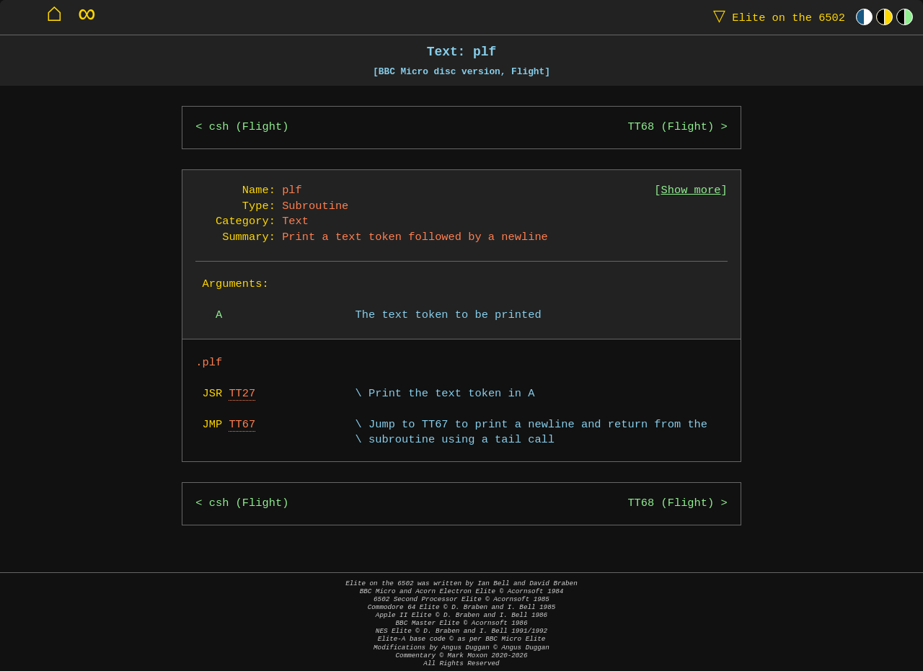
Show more (691, 190)
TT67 (242, 424)
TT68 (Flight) (670, 127)
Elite (776, 17)
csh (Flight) (249, 127)
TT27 (242, 393)
